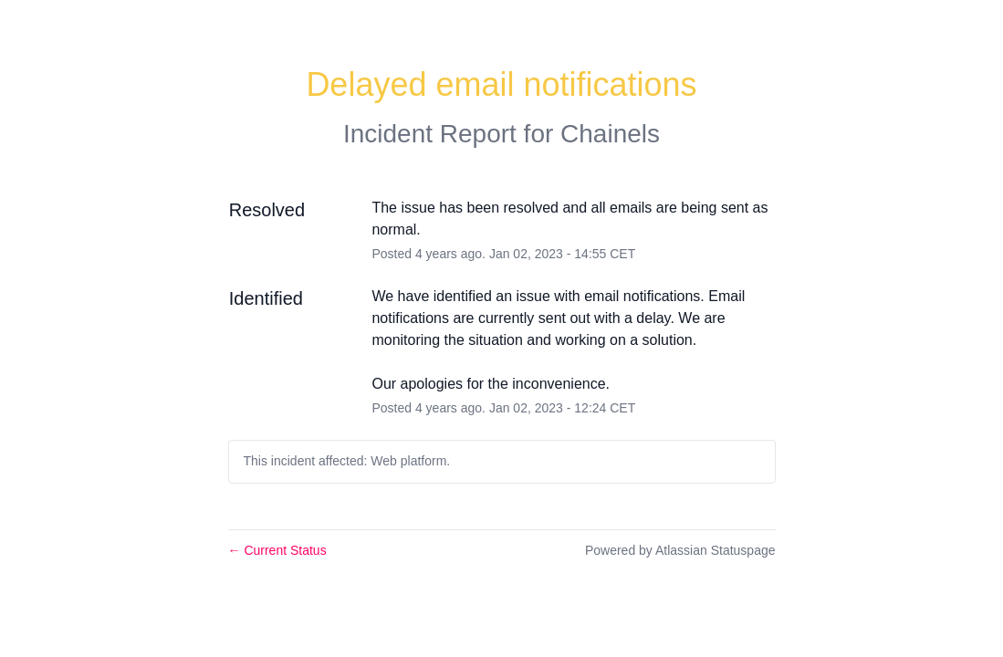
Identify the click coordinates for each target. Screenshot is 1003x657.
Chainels (610, 134)
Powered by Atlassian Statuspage (680, 550)
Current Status (277, 550)
